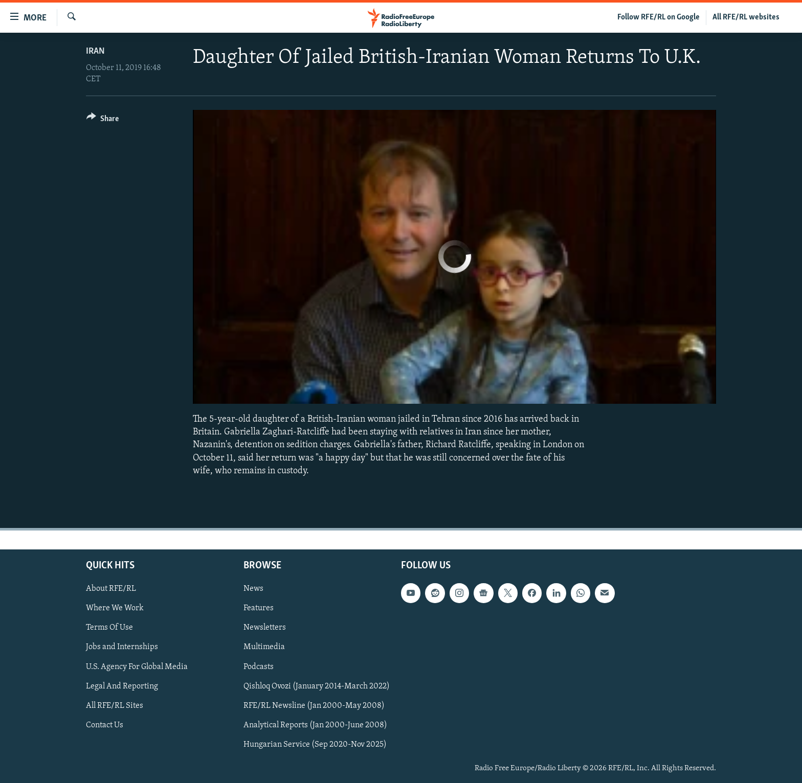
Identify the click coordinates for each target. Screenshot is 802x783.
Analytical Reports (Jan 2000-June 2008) (315, 725)
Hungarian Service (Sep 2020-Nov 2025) (315, 745)
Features (258, 608)
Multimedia (264, 647)
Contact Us (104, 725)
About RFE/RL (111, 589)
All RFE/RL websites (745, 17)
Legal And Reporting (122, 686)
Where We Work (115, 608)
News (253, 589)
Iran (95, 51)
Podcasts (258, 666)
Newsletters (264, 628)
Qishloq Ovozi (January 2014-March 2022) (316, 686)
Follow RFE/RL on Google (658, 17)
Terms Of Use (109, 628)
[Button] (102, 120)
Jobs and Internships (122, 647)
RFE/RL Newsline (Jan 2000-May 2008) (314, 706)
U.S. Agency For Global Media (137, 666)
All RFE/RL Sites (114, 706)
